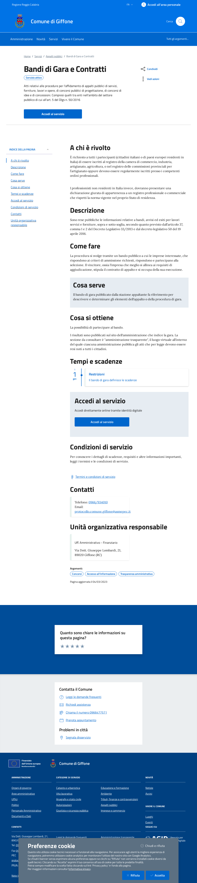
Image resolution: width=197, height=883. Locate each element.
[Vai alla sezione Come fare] (29, 173)
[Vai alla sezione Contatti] (29, 214)
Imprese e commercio (113, 810)
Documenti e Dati (21, 816)
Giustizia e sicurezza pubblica (72, 810)
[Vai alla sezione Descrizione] (29, 167)
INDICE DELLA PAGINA (29, 149)
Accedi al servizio (102, 422)
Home (27, 56)
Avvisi (148, 794)
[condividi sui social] (148, 69)
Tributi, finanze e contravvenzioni (119, 799)
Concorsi (77, 574)
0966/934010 (98, 502)
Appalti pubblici (54, 56)
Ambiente (106, 794)
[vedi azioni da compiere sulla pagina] (149, 79)
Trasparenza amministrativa (136, 574)
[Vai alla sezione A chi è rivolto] (29, 160)
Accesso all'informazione (101, 574)
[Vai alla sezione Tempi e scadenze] (29, 193)
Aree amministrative (23, 794)
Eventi (149, 822)
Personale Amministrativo (26, 810)
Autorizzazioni (64, 805)
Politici (15, 805)
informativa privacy (80, 869)
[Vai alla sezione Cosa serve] (29, 180)
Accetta (159, 875)
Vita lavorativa (64, 794)
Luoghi (149, 817)
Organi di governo (21, 788)
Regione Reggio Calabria (25, 4)
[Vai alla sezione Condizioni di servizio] (29, 207)
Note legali (17, 876)
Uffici (15, 799)
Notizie (149, 788)
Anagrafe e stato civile (68, 799)
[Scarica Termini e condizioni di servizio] (92, 476)
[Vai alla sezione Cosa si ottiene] (29, 187)
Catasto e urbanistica (68, 788)
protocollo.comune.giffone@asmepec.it (103, 511)
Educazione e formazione (115, 788)
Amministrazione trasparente (117, 837)
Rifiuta (135, 875)
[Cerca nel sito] (180, 21)
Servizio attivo (34, 78)
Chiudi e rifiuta (155, 845)
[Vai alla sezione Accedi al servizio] (29, 200)
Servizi (38, 56)
